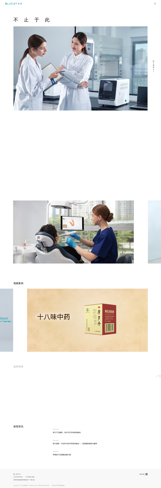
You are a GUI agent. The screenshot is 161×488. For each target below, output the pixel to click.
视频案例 (18, 283)
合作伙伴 (18, 367)
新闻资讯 (18, 426)
